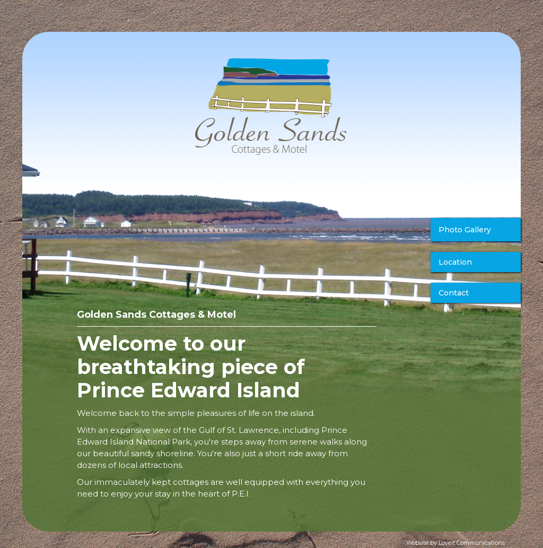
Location (455, 262)
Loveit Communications (472, 542)
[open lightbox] (476, 232)
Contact (454, 293)
